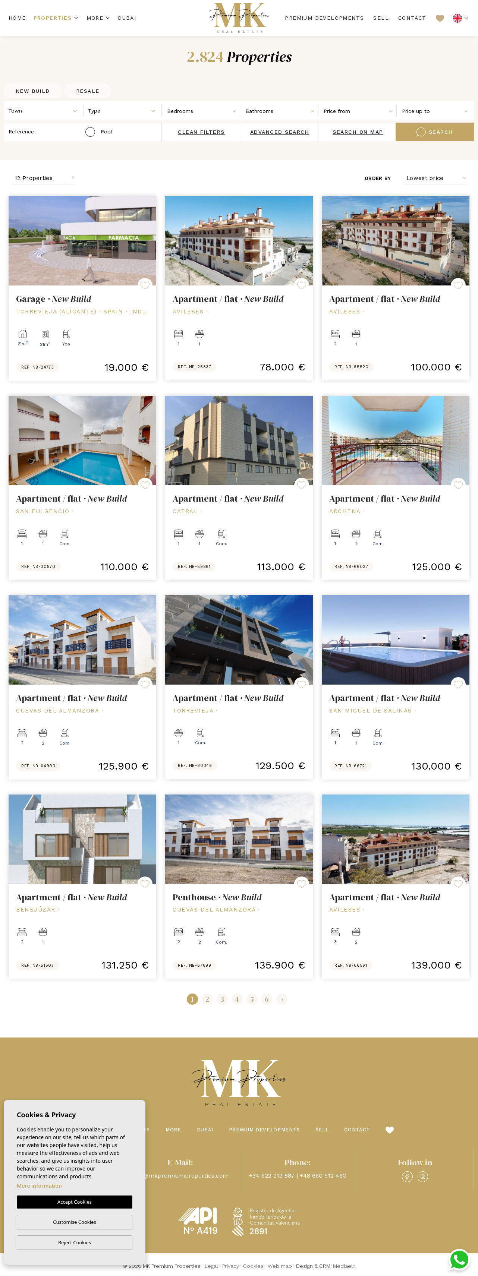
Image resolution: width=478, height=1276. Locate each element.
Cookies (253, 1266)
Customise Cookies (74, 1222)
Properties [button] (53, 18)
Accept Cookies (74, 1202)
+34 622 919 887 (272, 1175)
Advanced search (279, 132)
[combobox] (44, 110)
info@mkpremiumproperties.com (180, 1175)
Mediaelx (344, 1266)
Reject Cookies (74, 1242)
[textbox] (45, 111)
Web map (280, 1266)
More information (39, 1186)
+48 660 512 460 (323, 1175)
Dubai (127, 18)
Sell (381, 18)
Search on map (358, 132)
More (95, 18)
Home (17, 18)
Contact (412, 18)
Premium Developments (324, 18)
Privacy (230, 1266)
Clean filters (201, 132)
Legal (211, 1266)
